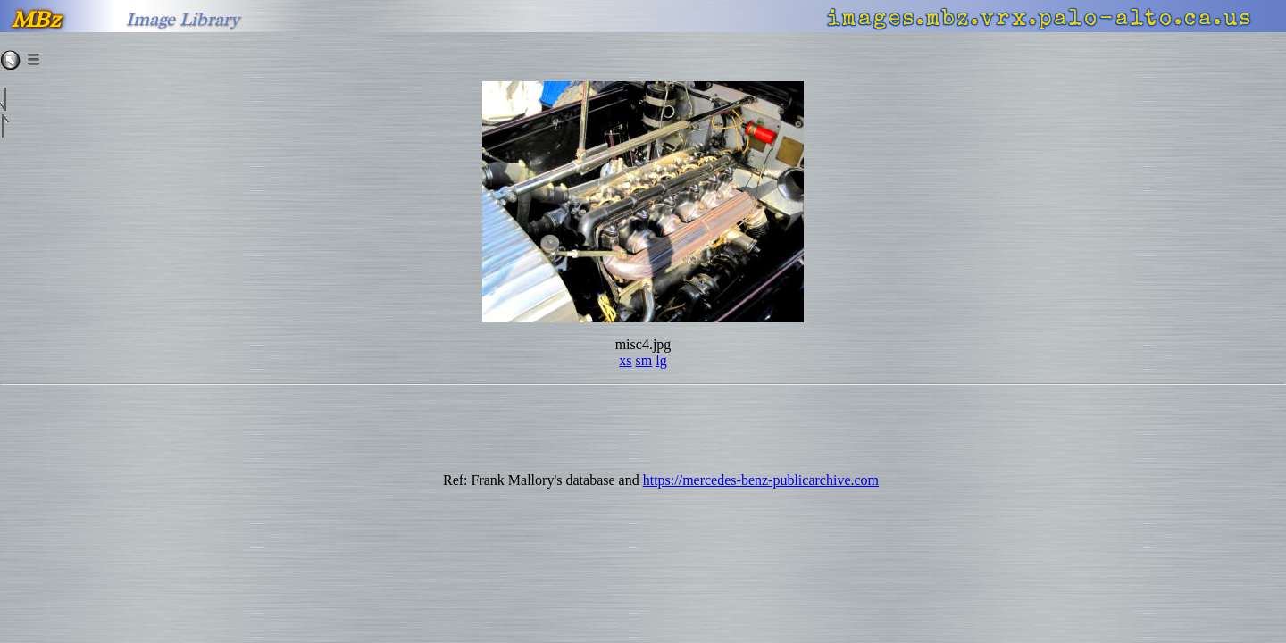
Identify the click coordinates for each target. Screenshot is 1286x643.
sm (644, 360)
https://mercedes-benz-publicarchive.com (761, 480)
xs (625, 360)
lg (661, 360)
